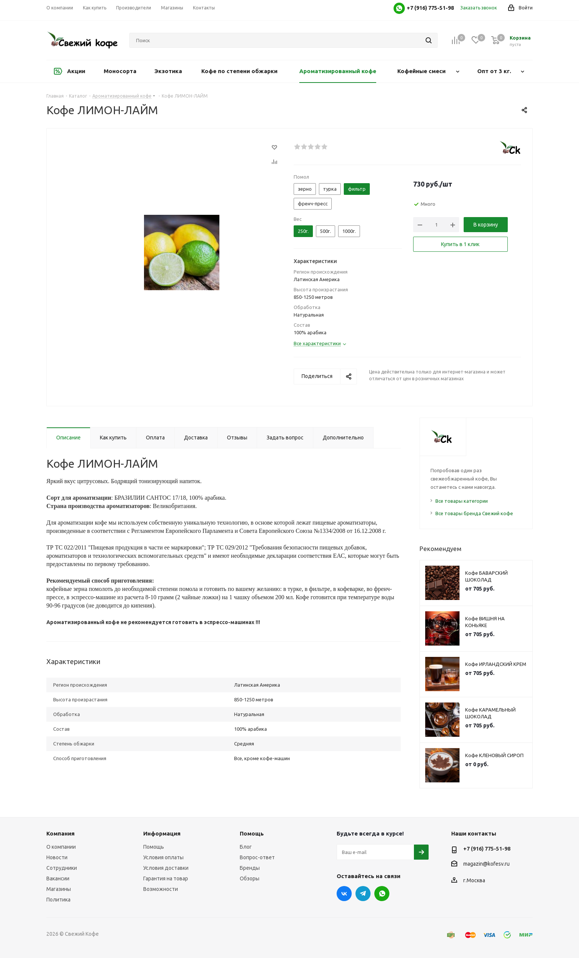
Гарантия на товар (165, 878)
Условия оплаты (163, 857)
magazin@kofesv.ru (486, 864)
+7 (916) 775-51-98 (486, 849)
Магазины (58, 889)
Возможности (160, 889)
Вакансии (57, 878)
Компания (60, 833)
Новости (56, 857)
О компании (61, 847)
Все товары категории (461, 500)
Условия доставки (165, 868)
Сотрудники (61, 868)
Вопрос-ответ (257, 857)
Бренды (250, 868)
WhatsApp (381, 893)
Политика (58, 900)
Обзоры (249, 878)
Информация (162, 833)
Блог (246, 847)
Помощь (153, 847)
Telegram (363, 893)
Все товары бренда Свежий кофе (474, 513)
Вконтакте (344, 893)
